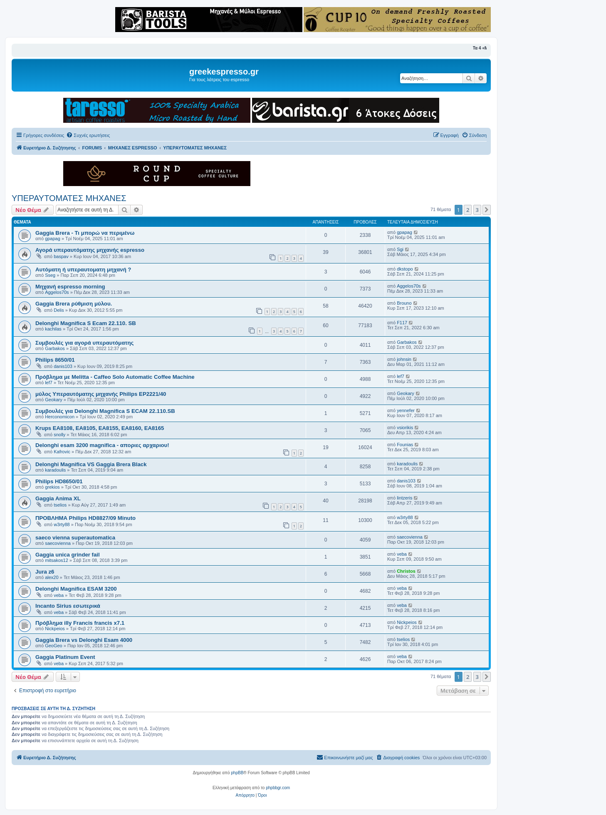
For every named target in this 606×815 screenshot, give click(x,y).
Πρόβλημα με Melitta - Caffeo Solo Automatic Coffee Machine (115, 377)
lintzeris (404, 497)
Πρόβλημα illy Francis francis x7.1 (79, 623)
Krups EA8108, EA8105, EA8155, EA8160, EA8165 (99, 428)
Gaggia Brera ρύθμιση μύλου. (73, 304)
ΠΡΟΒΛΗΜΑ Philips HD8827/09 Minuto (85, 518)
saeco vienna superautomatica (75, 537)
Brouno (404, 303)
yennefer (406, 410)
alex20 (51, 577)
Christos (406, 571)
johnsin (404, 359)
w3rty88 (62, 524)
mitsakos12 (56, 560)
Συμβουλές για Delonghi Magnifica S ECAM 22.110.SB (105, 411)
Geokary (53, 399)
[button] (486, 210)
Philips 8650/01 (55, 360)
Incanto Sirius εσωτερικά (67, 606)
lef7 (48, 382)
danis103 (63, 366)
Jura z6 (44, 572)
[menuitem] (88, 135)
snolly (59, 434)
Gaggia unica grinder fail (67, 555)
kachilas (53, 328)
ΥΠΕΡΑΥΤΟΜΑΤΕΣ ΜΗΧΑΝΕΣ (69, 198)
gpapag (52, 238)
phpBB (237, 772)
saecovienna (58, 543)
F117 (402, 322)
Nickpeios (55, 628)
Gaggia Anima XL (58, 498)
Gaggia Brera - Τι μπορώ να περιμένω (84, 233)
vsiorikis (405, 427)
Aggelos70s (57, 292)
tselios (60, 504)
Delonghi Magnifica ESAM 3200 (76, 589)
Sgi (400, 249)
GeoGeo (53, 645)
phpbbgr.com (278, 787)
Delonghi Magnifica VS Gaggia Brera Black (91, 464)
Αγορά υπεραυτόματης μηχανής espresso (89, 250)
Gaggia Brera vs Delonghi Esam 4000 (83, 640)
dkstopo (405, 268)
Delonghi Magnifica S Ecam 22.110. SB (85, 323)
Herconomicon (59, 416)
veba (402, 554)
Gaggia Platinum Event (65, 657)
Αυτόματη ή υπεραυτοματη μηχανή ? (83, 269)
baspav (61, 256)
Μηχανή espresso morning (70, 286)
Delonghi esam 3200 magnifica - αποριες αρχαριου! (102, 445)
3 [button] (477, 210)
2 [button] (467, 210)
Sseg (50, 275)
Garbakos (55, 348)
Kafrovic (62, 451)
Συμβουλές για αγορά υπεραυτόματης (84, 343)
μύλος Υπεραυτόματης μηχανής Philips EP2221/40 (100, 394)
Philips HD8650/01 (59, 481)
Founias (405, 444)
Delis (59, 310)
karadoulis (55, 469)
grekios (52, 487)
